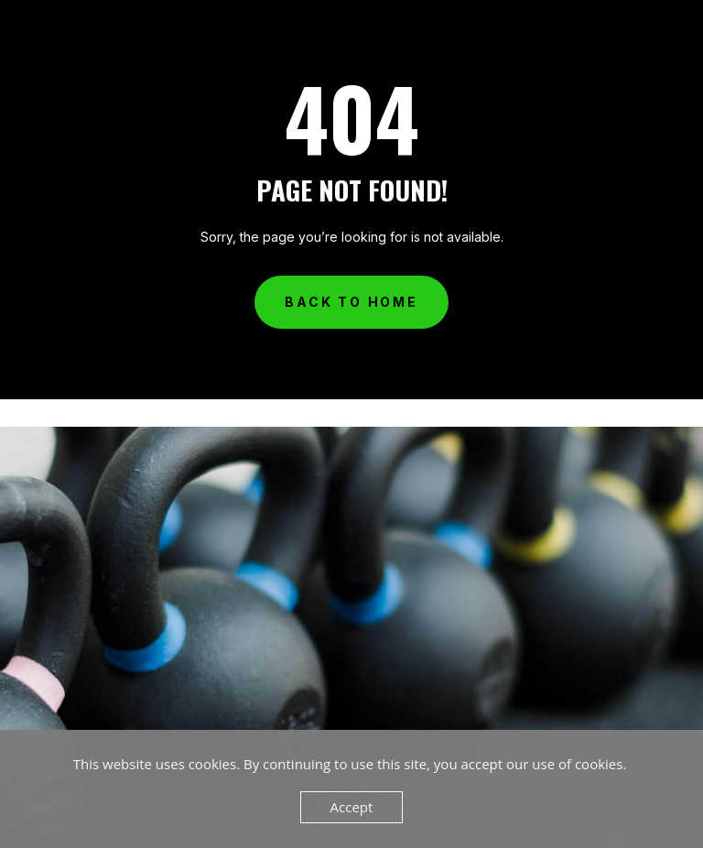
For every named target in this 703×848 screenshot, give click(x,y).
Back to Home (351, 302)
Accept (351, 807)
